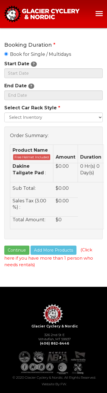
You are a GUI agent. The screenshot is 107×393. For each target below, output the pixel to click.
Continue (17, 250)
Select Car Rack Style (32, 107)
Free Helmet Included (32, 157)
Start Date (20, 64)
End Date (19, 86)
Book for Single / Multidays (37, 54)
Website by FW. (54, 384)
